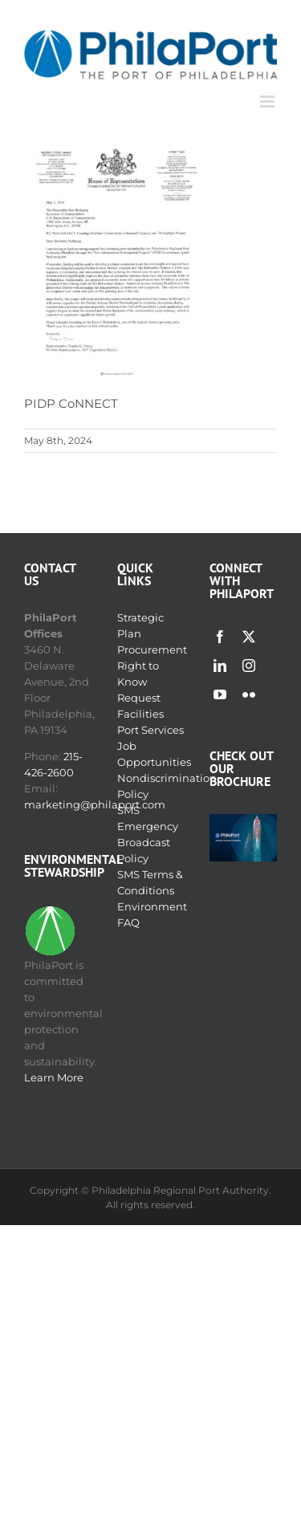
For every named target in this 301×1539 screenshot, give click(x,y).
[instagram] (248, 665)
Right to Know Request (139, 681)
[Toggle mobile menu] (268, 101)
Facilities (140, 713)
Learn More (53, 1077)
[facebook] (220, 636)
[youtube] (220, 694)
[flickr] (248, 694)
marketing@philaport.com (94, 804)
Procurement (152, 649)
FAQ (128, 922)
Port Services (150, 729)
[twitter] (248, 636)
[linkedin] (220, 665)
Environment (152, 906)
